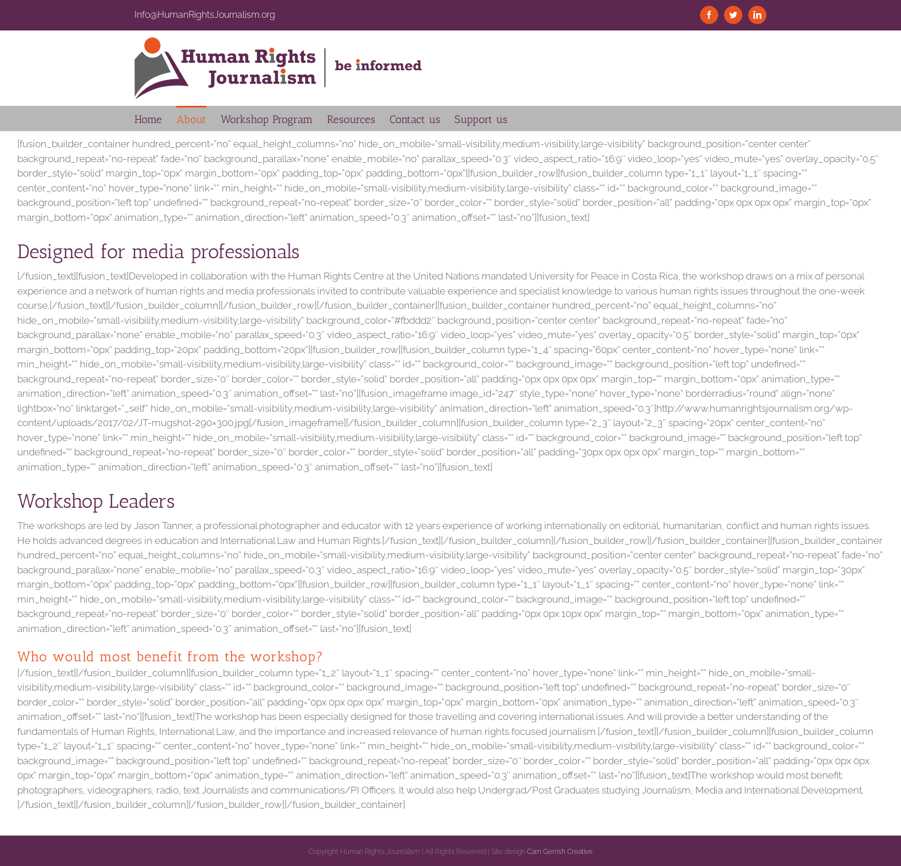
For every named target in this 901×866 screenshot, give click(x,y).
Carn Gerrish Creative (559, 852)
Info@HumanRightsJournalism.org (204, 14)
